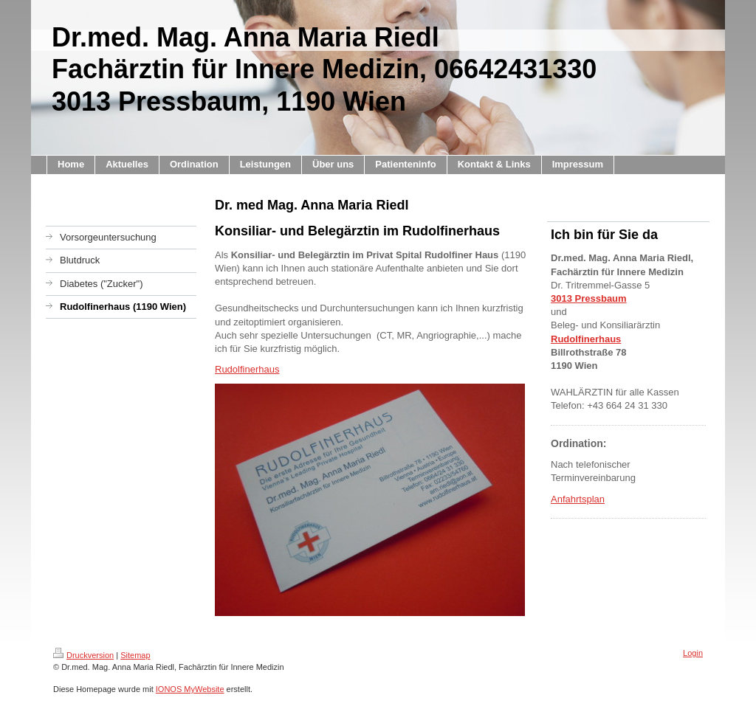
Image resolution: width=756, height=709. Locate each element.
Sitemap (135, 655)
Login (693, 653)
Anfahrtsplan (578, 499)
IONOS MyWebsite (190, 689)
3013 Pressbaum (589, 298)
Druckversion (83, 655)
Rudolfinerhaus (247, 369)
